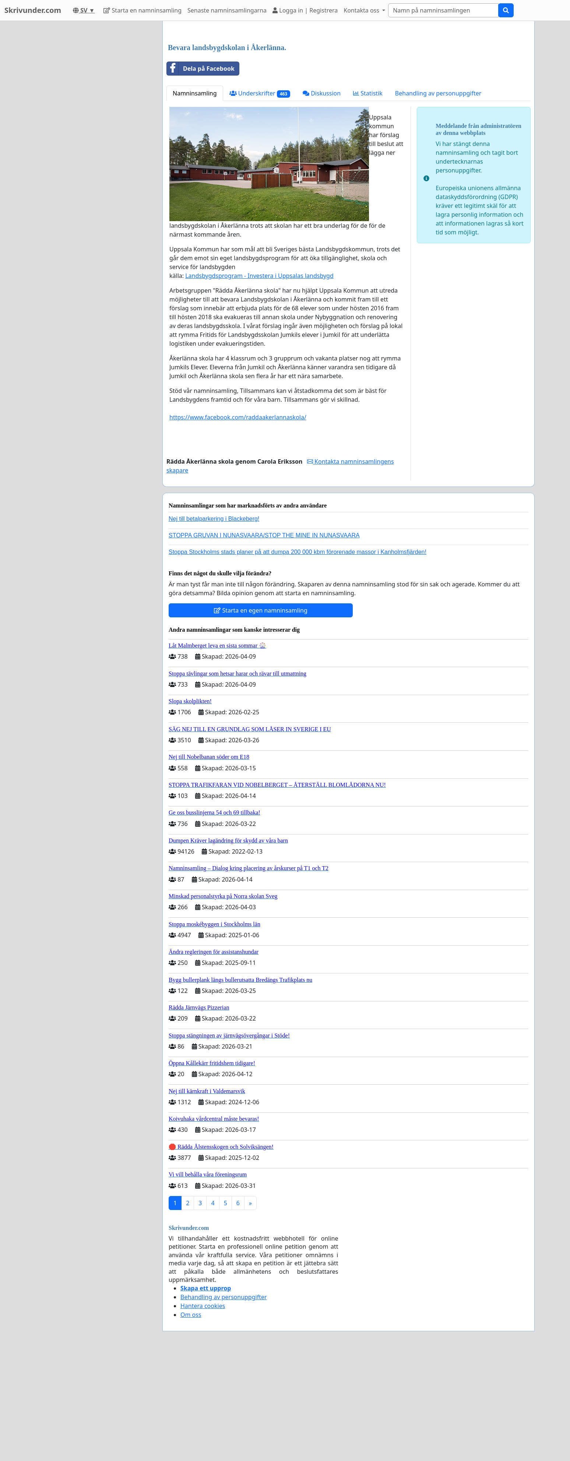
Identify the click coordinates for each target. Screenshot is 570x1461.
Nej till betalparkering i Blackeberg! (214, 622)
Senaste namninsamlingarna (227, 10)
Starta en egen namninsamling (260, 713)
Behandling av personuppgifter (438, 196)
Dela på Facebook (201, 171)
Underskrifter (259, 196)
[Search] (443, 10)
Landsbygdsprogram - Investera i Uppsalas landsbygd (259, 379)
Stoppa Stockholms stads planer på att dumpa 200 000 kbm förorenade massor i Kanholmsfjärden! (297, 655)
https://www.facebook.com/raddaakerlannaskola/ (237, 520)
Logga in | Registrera (305, 10)
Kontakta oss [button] (362, 10)
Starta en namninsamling (142, 10)
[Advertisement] (348, 84)
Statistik (368, 196)
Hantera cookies (202, 1409)
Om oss (190, 1418)
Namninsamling (195, 196)
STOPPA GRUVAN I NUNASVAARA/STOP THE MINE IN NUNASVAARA (264, 638)
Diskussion (322, 196)
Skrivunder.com (32, 10)
